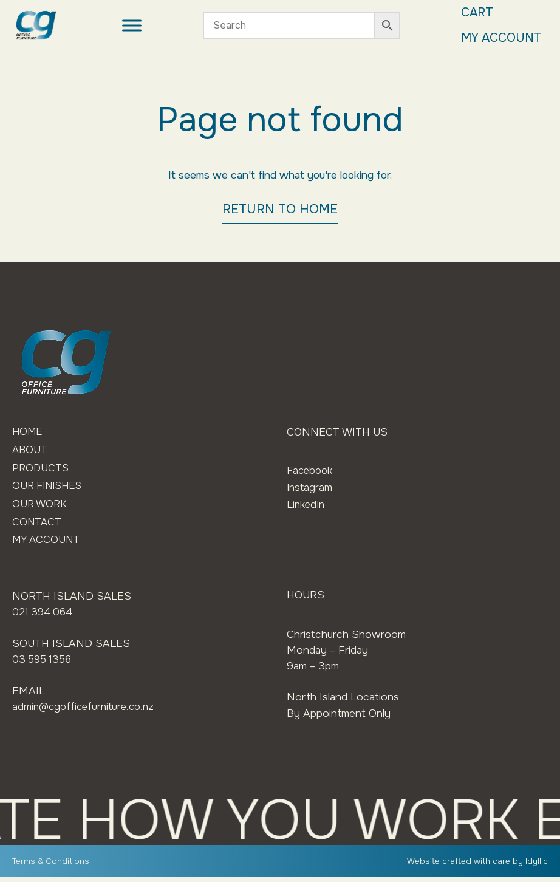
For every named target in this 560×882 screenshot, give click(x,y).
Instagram (310, 487)
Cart (473, 13)
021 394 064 (44, 616)
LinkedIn (307, 504)
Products (41, 469)
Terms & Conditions (51, 865)
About (30, 450)
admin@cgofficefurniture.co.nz (86, 710)
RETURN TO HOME (280, 209)
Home (28, 432)
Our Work (40, 506)
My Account (499, 39)
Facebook (311, 470)
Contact (37, 525)
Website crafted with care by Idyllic (477, 865)
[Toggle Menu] (130, 26)
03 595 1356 (43, 663)
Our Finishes (50, 488)
